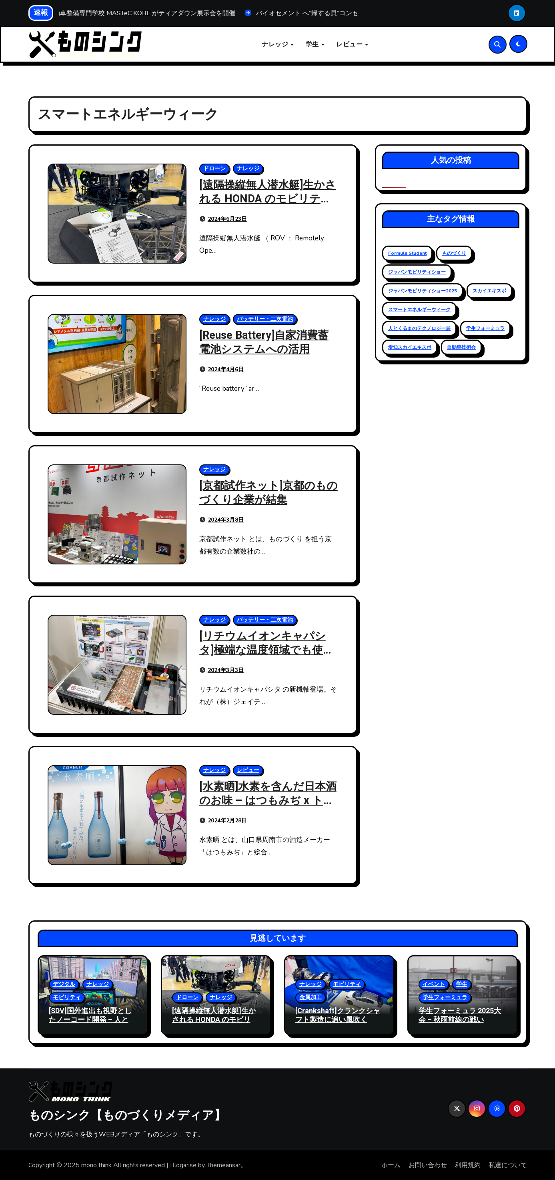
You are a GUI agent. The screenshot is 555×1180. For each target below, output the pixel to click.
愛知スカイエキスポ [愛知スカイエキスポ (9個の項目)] (409, 347)
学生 (313, 44)
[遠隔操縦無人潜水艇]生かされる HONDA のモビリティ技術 (267, 199)
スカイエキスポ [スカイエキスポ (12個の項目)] (489, 291)
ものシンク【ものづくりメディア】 (127, 1114)
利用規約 (468, 1165)
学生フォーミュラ (445, 997)
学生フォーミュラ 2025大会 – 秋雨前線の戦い (460, 1015)
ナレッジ (276, 44)
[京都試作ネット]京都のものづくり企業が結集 (268, 493)
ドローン (214, 168)
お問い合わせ (428, 1165)
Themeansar (223, 1165)
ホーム (391, 1165)
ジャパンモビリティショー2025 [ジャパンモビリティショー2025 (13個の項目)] (422, 291)
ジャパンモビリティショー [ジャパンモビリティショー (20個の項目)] (417, 272)
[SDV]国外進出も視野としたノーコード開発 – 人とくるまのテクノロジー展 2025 (92, 1024)
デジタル (64, 984)
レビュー (350, 44)
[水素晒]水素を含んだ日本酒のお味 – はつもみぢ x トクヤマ (268, 800)
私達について (508, 1165)
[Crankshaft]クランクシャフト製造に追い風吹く (337, 1015)
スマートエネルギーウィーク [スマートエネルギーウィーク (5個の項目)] (419, 309)
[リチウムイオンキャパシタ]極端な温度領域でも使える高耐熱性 (266, 650)
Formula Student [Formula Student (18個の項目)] (407, 253)
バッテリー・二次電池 (265, 319)
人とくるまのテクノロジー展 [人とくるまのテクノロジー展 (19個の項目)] (419, 328)
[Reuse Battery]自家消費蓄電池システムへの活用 (264, 342)
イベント (434, 984)
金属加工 (310, 997)
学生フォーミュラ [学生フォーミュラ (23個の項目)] (485, 328)
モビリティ (67, 997)
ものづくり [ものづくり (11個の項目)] (454, 253)
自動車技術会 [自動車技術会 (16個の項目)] (461, 347)
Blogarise (183, 1165)
